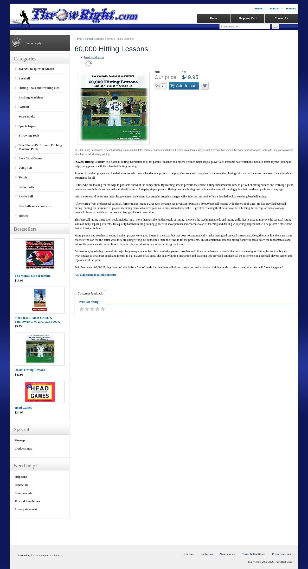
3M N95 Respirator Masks (36, 69)
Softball (89, 38)
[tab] (90, 293)
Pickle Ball (26, 196)
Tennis (23, 177)
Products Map (23, 448)
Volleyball (25, 168)
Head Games (23, 407)
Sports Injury (28, 126)
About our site (23, 493)
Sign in (259, 8)
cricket (23, 215)
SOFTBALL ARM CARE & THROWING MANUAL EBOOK (37, 319)
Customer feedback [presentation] (90, 293)
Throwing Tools (29, 135)
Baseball (24, 78)
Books (100, 38)
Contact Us (282, 18)
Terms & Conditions (27, 501)
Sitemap (20, 440)
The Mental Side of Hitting (33, 275)
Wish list (291, 8)
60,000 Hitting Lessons (30, 370)
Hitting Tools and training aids (39, 88)
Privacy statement (26, 509)
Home (78, 38)
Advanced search (289, 26)
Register (274, 8)
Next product (94, 57)
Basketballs (26, 187)
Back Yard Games (31, 158)
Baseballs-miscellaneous (35, 206)
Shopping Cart (247, 18)
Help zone (21, 476)
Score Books (27, 116)
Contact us (21, 485)
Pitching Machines (31, 97)
